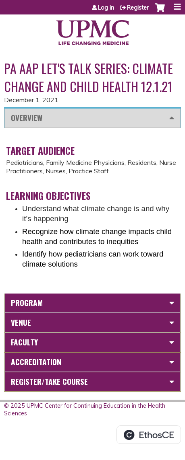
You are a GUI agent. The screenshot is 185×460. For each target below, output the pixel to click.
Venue (21, 322)
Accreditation (36, 362)
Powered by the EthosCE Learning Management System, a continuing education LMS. (148, 434)
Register (138, 7)
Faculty (24, 342)
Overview (26, 117)
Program (27, 302)
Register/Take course (49, 381)
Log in (106, 7)
